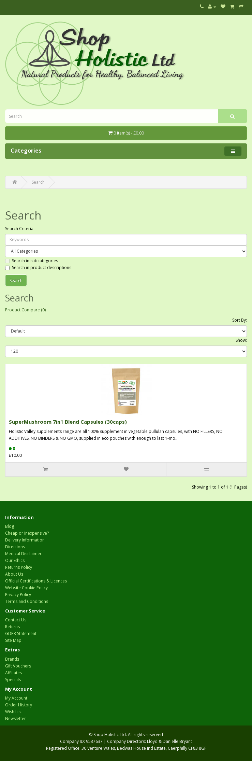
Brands (12, 659)
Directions (15, 547)
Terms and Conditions (26, 601)
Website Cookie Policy (26, 588)
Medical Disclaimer (23, 553)
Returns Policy (18, 567)
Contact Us (15, 620)
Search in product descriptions (38, 267)
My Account (16, 698)
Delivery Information (25, 540)
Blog (9, 526)
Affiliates (13, 673)
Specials (13, 679)
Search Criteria (19, 228)
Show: (241, 340)
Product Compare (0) (25, 310)
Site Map (13, 640)
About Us (14, 574)
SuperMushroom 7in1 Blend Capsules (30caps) (68, 421)
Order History (18, 705)
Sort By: (239, 320)
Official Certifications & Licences (36, 581)
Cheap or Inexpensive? (27, 533)
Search (38, 182)
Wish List (13, 712)
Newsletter (15, 718)
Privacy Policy (18, 594)
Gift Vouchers (18, 666)
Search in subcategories (31, 261)
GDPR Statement (20, 633)
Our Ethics (15, 560)
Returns (12, 627)
